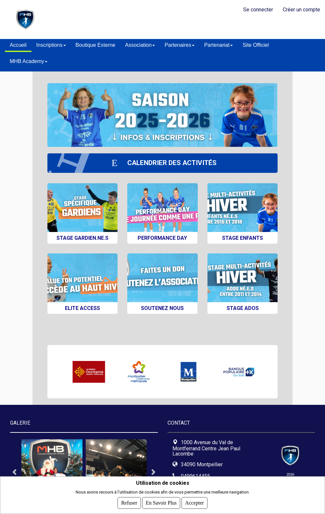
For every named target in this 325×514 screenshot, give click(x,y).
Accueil (18, 45)
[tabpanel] (51, 471)
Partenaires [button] (179, 45)
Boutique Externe (96, 45)
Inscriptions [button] (51, 45)
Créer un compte (301, 9)
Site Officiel (256, 45)
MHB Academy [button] (28, 61)
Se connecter (258, 9)
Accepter (194, 503)
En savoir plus (161, 503)
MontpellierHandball (115, 19)
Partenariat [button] (218, 45)
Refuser (129, 503)
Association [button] (140, 45)
